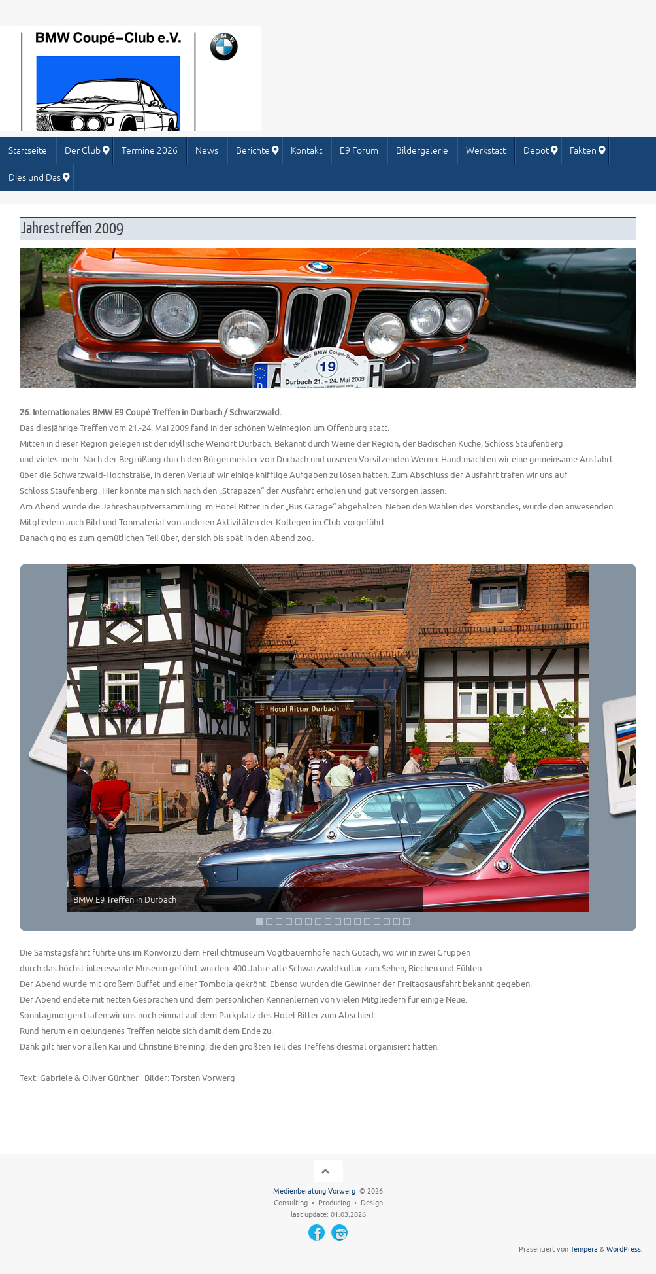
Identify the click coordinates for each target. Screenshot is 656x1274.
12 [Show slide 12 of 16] (367, 921)
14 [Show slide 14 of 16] (387, 921)
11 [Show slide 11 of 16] (357, 921)
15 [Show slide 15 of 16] (396, 921)
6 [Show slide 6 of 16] (308, 921)
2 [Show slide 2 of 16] (269, 921)
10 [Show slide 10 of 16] (347, 921)
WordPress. (624, 1249)
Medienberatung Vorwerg (314, 1191)
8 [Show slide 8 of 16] (328, 921)
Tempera (584, 1249)
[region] (328, 747)
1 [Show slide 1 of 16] (259, 921)
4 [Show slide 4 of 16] (289, 921)
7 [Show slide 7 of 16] (318, 921)
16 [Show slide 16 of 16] (406, 921)
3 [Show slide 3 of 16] (279, 921)
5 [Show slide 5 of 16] (298, 921)
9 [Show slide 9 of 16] (338, 921)
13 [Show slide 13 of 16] (377, 921)
